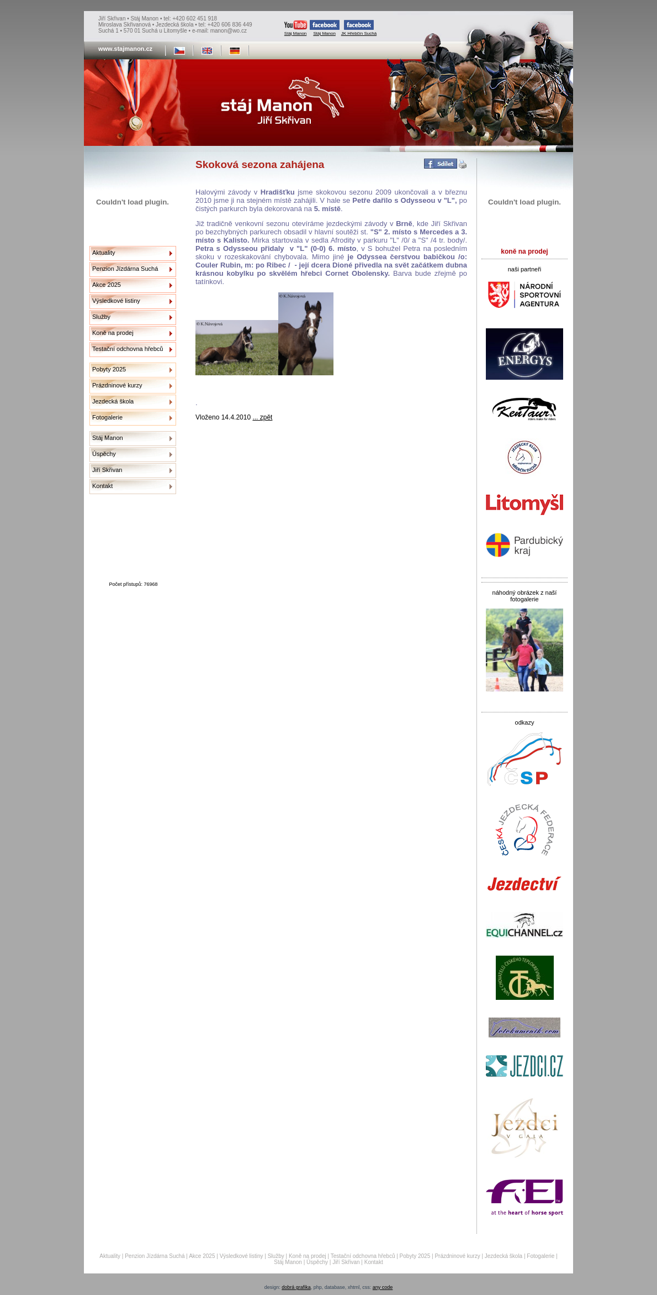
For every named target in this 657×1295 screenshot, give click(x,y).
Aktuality (103, 252)
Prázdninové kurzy (117, 385)
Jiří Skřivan (107, 469)
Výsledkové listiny (116, 300)
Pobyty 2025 (109, 369)
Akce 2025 (106, 284)
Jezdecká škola (113, 401)
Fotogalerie (107, 417)
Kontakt (102, 486)
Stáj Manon (295, 28)
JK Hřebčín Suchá (359, 28)
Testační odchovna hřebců (127, 348)
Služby (101, 316)
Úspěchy (104, 453)
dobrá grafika (296, 1287)
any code (383, 1287)
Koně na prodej (113, 332)
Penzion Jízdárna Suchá (125, 268)
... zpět (262, 417)
